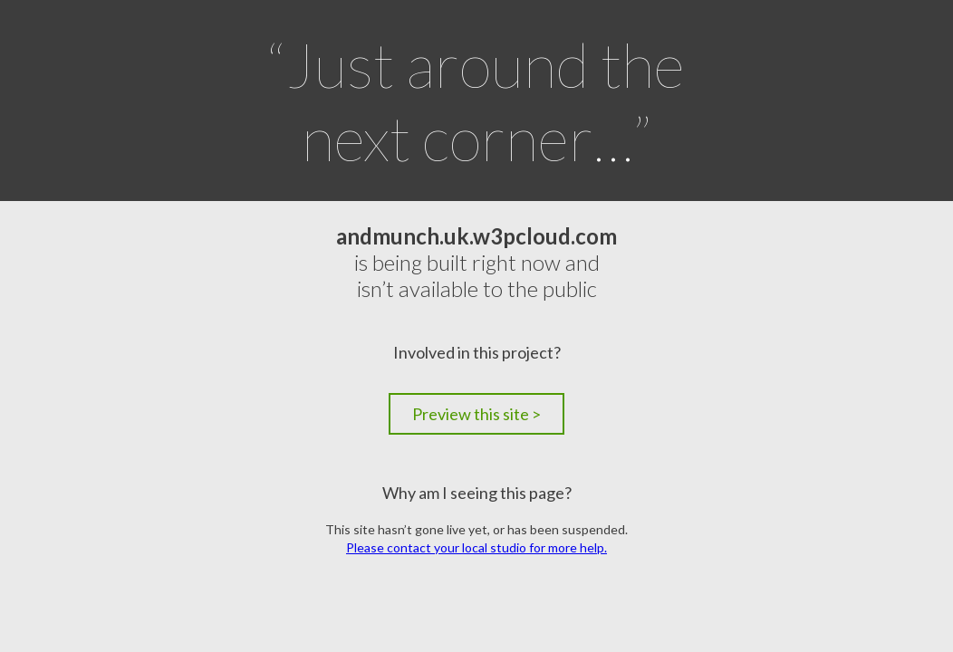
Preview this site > (476, 414)
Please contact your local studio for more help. (476, 547)
